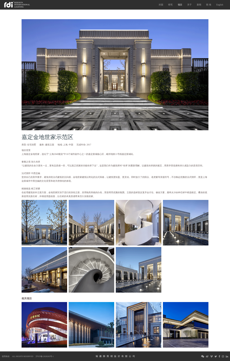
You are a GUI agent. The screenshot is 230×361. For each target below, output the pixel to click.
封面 (161, 5)
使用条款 (6, 356)
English (219, 5)
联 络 (208, 5)
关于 (189, 5)
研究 (170, 5)
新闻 (199, 5)
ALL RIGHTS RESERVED (22, 356)
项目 (180, 5)
